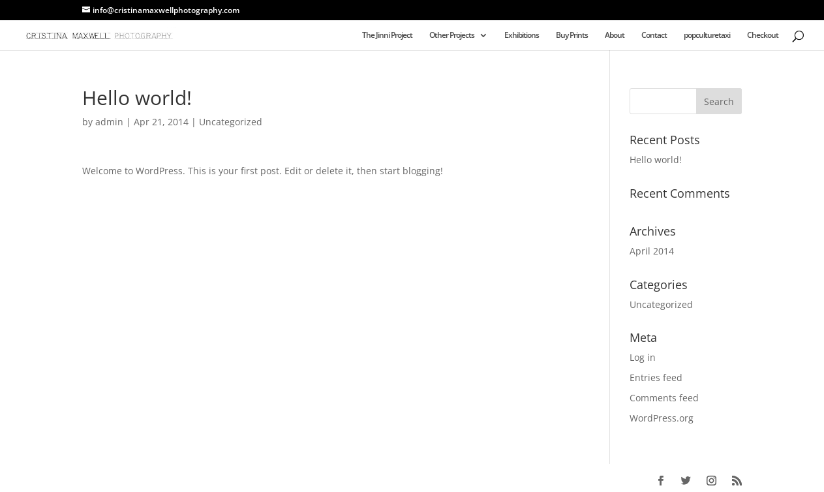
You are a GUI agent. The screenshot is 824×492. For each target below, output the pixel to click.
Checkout (762, 35)
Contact (654, 35)
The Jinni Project (387, 35)
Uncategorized (230, 121)
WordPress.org (662, 418)
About (614, 35)
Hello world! (656, 159)
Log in (643, 357)
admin (109, 121)
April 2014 (652, 251)
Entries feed (656, 377)
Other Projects (451, 35)
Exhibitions (521, 35)
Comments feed (664, 398)
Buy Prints (572, 35)
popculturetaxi (707, 35)
